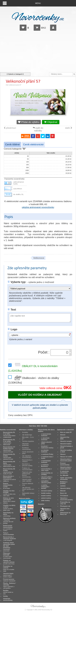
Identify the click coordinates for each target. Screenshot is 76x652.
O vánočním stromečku (64, 472)
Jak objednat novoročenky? (26, 456)
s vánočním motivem (45, 438)
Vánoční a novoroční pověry (66, 498)
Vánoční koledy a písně (66, 447)
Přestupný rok (65, 506)
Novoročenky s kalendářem (9, 478)
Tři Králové (64, 495)
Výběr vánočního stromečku (66, 478)
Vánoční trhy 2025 (64, 438)
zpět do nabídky (38, 129)
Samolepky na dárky (8, 514)
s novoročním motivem (46, 434)
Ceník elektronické (33, 144)
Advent (62, 435)
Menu (38, 3)
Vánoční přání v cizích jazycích (65, 468)
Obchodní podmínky (25, 444)
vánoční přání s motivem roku (46, 477)
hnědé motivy (46, 493)
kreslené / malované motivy (47, 447)
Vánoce (63, 454)
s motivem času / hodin (47, 457)
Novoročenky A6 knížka (9, 471)
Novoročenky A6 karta (9, 464)
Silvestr (63, 491)
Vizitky (5, 596)
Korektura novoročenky (26, 448)
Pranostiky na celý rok (65, 503)
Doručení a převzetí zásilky (27, 464)
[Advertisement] (38, 52)
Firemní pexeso (9, 580)
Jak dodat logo (27, 435)
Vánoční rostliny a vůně (66, 451)
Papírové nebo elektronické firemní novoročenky (27, 474)
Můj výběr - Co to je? (28, 438)
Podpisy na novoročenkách (27, 468)
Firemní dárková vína (27, 484)
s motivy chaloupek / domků (45, 486)
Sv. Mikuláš (64, 475)
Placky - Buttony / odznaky (9, 585)
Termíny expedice (28, 441)
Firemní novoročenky (64, 464)
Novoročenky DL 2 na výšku (9, 442)
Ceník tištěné (12, 144)
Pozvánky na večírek (8, 568)
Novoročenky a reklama (27, 460)
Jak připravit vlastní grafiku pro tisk (28, 489)
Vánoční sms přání (64, 509)
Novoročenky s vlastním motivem (9, 538)
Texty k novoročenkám (8, 533)
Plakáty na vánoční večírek (9, 562)
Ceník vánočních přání (27, 452)
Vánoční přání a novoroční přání (66, 460)
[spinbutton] (60, 352)
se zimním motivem (44, 451)
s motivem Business (45, 465)
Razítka (8, 592)
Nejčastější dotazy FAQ (28, 494)
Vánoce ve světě (66, 456)
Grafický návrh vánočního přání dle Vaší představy (9, 547)
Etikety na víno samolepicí (9, 500)
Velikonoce (38, 258)
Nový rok (63, 493)
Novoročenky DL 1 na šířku (9, 435)
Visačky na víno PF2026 (9, 493)
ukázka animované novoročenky (38, 207)
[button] (70, 351)
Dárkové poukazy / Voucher (9, 520)
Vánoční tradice (65, 443)
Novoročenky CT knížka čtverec (9, 449)
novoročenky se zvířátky (47, 473)
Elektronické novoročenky (7, 528)
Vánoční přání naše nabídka (26, 480)
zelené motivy (46, 498)
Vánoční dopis (8, 575)
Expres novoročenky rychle (7, 486)
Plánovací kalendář (7, 555)
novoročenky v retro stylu (46, 469)
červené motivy (46, 491)
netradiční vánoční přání (46, 481)
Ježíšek (63, 486)
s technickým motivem (46, 461)
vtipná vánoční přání (46, 442)
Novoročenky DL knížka (9, 456)
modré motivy (46, 495)
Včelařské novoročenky (7, 599)
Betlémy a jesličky (63, 482)
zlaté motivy (45, 500)
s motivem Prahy (47, 454)
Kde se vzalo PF (66, 432)
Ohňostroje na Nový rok (65, 513)
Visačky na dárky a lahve (9, 508)
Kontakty (25, 432)
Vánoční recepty (66, 441)
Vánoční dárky (65, 488)
